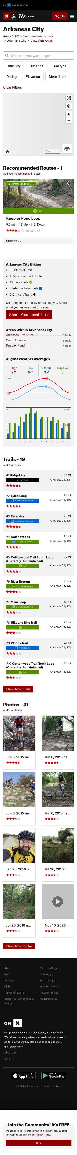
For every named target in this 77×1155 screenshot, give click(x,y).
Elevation (33, 76)
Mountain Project (50, 968)
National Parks (48, 998)
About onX (10, 1052)
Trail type (59, 66)
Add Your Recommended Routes (21, 173)
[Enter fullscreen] (69, 98)
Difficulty (14, 66)
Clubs (7, 986)
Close (39, 1143)
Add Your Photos (12, 710)
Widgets (9, 980)
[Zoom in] (69, 114)
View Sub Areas (41, 40)
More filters (58, 76)
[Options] (67, 148)
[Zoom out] (69, 120)
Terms (47, 1086)
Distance (36, 66)
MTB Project (47, 974)
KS (17, 36)
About (7, 968)
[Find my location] (69, 106)
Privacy (58, 1086)
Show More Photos (19, 946)
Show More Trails (18, 689)
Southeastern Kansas (38, 36)
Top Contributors (14, 992)
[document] (38, 1137)
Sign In (60, 16)
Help (7, 974)
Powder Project (49, 992)
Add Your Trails (12, 465)
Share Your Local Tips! (29, 314)
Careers (9, 1058)
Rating (12, 76)
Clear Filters (12, 87)
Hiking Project (48, 980)
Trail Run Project (49, 986)
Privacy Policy (43, 1134)
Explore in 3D (13, 240)
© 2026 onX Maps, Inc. (27, 1086)
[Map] (38, 124)
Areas (7, 36)
